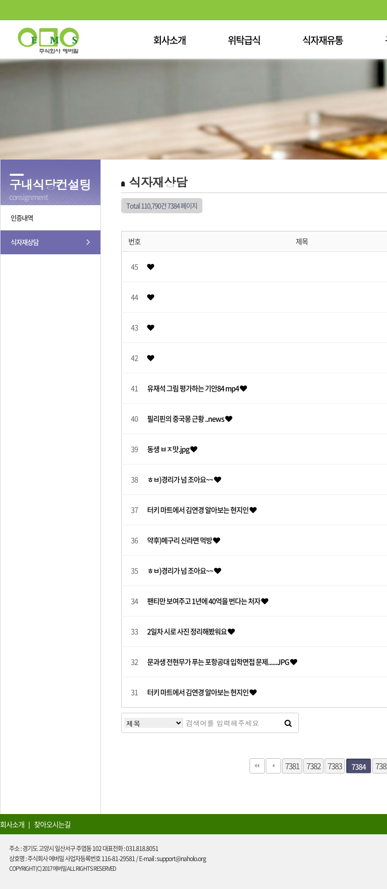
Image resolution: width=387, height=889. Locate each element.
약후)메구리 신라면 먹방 (180, 540)
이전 (273, 766)
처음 (257, 766)
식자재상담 (25, 242)
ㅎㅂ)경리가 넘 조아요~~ (180, 479)
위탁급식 (244, 40)
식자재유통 (322, 40)
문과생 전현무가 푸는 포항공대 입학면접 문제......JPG (218, 661)
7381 (292, 765)
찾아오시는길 (52, 824)
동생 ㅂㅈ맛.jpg (168, 449)
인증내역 (22, 217)
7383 (335, 765)
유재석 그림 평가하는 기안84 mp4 (193, 388)
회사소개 (169, 40)
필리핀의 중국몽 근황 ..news (186, 418)
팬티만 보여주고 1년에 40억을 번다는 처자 (204, 601)
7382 (313, 765)
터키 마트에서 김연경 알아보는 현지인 (198, 510)
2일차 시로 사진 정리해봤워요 (187, 631)
